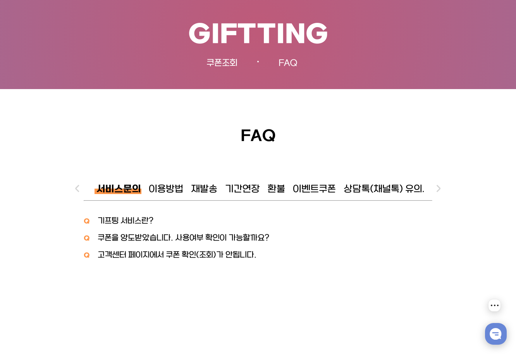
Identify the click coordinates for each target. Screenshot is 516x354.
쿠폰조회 (221, 63)
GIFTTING (258, 35)
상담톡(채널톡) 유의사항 (392, 189)
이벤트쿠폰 (314, 189)
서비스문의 (118, 189)
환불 (276, 189)
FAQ (288, 63)
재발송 (204, 189)
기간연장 (242, 189)
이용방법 (166, 189)
